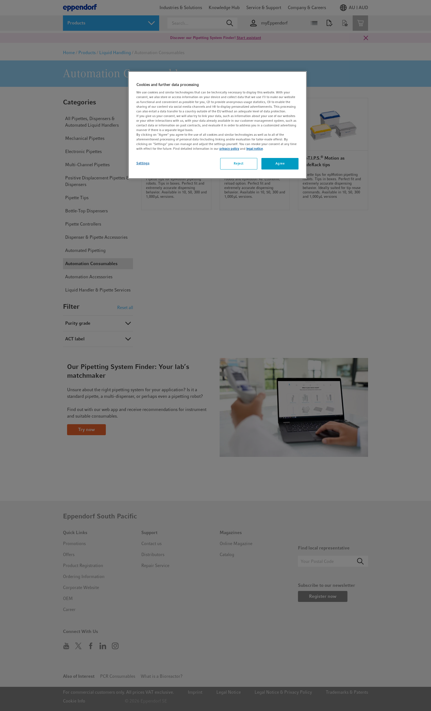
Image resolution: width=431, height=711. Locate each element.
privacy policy (229, 149)
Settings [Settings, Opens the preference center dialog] (143, 163)
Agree (280, 163)
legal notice (254, 149)
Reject (238, 163)
